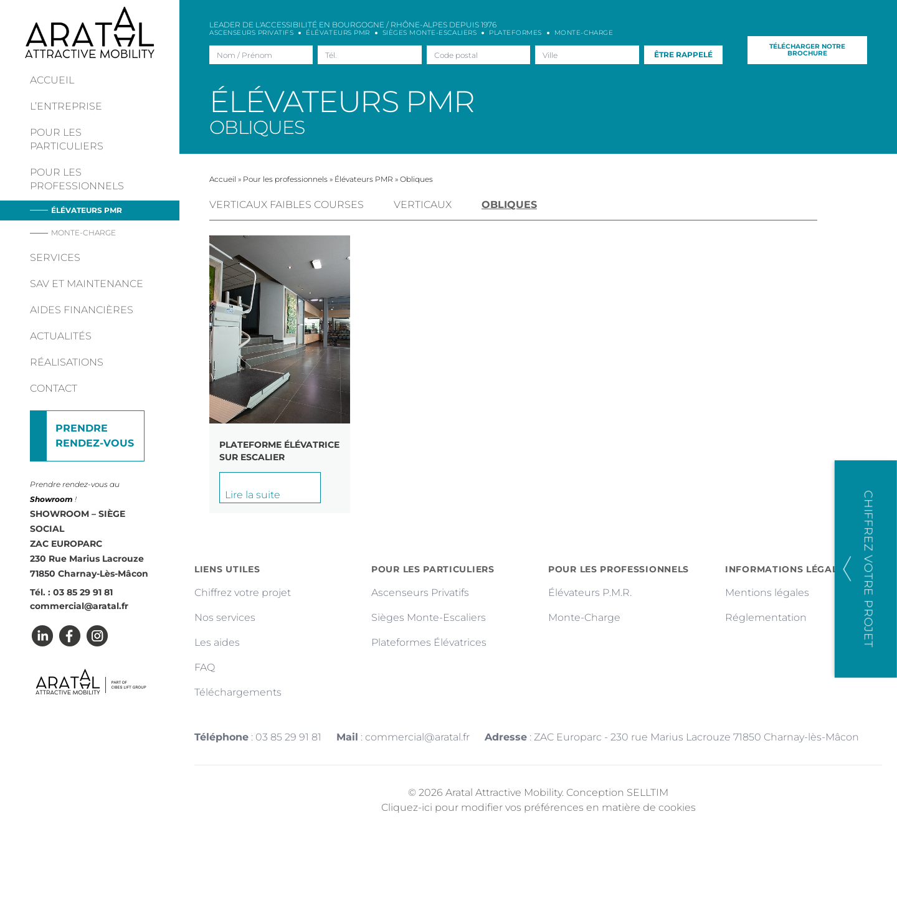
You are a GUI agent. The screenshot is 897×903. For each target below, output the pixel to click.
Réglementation (766, 617)
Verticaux (423, 204)
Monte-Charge (584, 617)
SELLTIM (647, 792)
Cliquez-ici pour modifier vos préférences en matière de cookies (538, 807)
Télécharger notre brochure (807, 49)
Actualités (61, 336)
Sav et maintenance (86, 284)
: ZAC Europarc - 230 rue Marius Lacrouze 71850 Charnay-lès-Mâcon (672, 737)
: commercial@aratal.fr (403, 737)
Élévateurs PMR (86, 210)
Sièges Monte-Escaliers (428, 617)
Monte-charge (83, 232)
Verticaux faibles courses (286, 204)
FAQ (204, 667)
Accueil (52, 80)
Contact (53, 388)
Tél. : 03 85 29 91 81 (71, 592)
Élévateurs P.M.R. (590, 592)
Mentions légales (767, 592)
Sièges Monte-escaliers (429, 33)
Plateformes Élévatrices (428, 642)
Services (55, 257)
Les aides (217, 642)
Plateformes (515, 33)
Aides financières (81, 310)
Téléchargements (238, 692)
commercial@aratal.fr (79, 606)
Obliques (509, 204)
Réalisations (66, 362)
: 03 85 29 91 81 (257, 737)
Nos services (224, 617)
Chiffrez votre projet (242, 592)
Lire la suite (252, 495)
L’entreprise (66, 106)
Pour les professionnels (77, 179)
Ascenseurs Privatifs (251, 33)
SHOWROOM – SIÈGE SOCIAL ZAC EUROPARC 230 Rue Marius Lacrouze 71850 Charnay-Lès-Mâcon (89, 543)
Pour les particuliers (66, 139)
